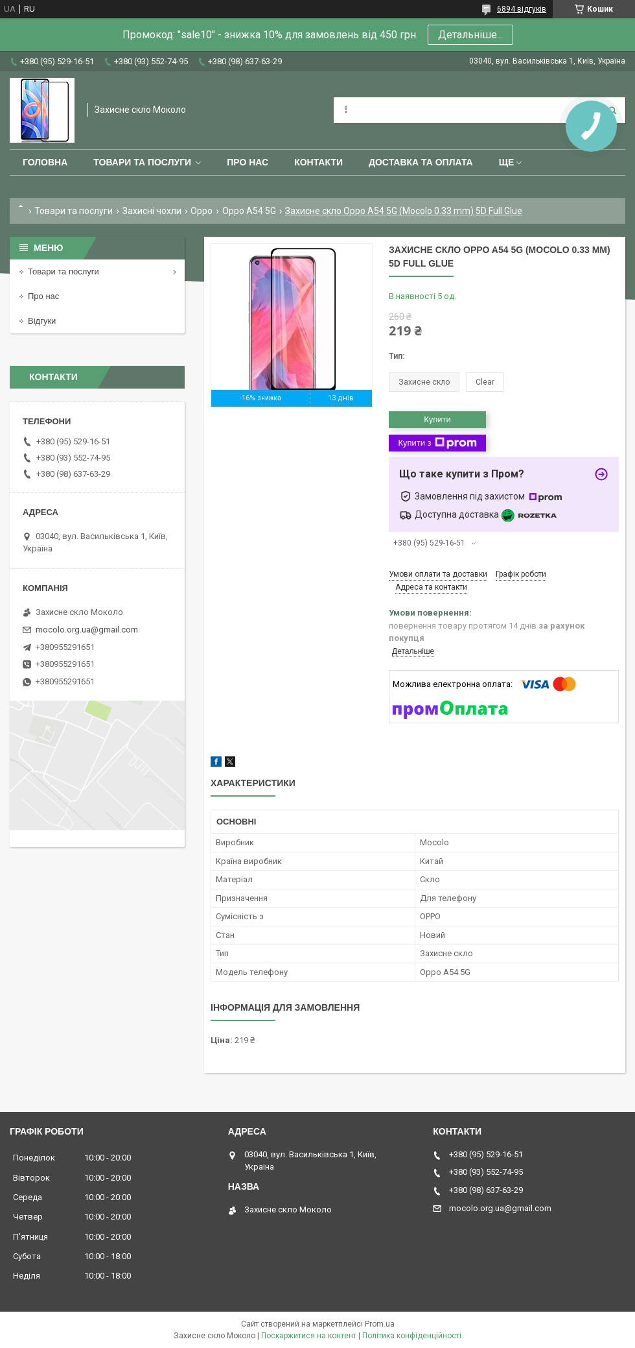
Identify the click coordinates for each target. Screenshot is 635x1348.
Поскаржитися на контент (308, 1335)
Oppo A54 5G (249, 211)
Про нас (247, 162)
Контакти (318, 162)
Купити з (437, 443)
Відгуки (42, 321)
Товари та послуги (142, 162)
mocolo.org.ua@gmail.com (87, 629)
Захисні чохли (151, 211)
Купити (437, 419)
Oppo (201, 211)
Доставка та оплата (421, 162)
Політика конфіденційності (411, 1335)
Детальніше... (470, 35)
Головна (45, 162)
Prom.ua (380, 1324)
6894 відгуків (521, 9)
